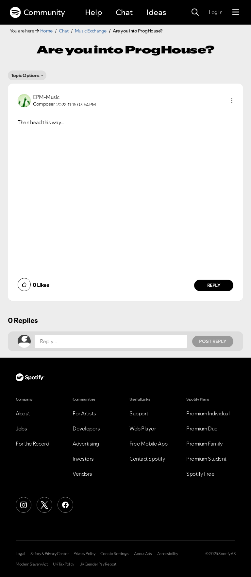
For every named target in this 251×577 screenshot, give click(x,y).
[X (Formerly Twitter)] (44, 505)
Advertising (86, 443)
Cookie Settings (114, 553)
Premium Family (204, 443)
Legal (20, 553)
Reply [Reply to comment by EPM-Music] (214, 285)
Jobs (21, 428)
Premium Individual (207, 413)
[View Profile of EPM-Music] (46, 97)
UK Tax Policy (63, 564)
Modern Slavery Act (32, 564)
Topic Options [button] (25, 75)
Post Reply (212, 341)
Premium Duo (202, 428)
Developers (86, 428)
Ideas (156, 12)
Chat (124, 12)
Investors (83, 458)
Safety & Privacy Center (49, 553)
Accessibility (167, 553)
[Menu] (235, 12)
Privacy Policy (84, 553)
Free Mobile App (148, 443)
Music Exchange (91, 31)
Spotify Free (200, 473)
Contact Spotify (147, 458)
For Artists (84, 413)
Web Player (142, 428)
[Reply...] (111, 341)
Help (93, 12)
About (23, 413)
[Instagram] (23, 505)
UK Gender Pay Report (98, 564)
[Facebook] (65, 505)
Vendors (82, 473)
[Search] (195, 12)
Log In (215, 12)
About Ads (143, 553)
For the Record (32, 443)
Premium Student (206, 458)
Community (37, 12)
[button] (232, 101)
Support (138, 413)
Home (46, 31)
